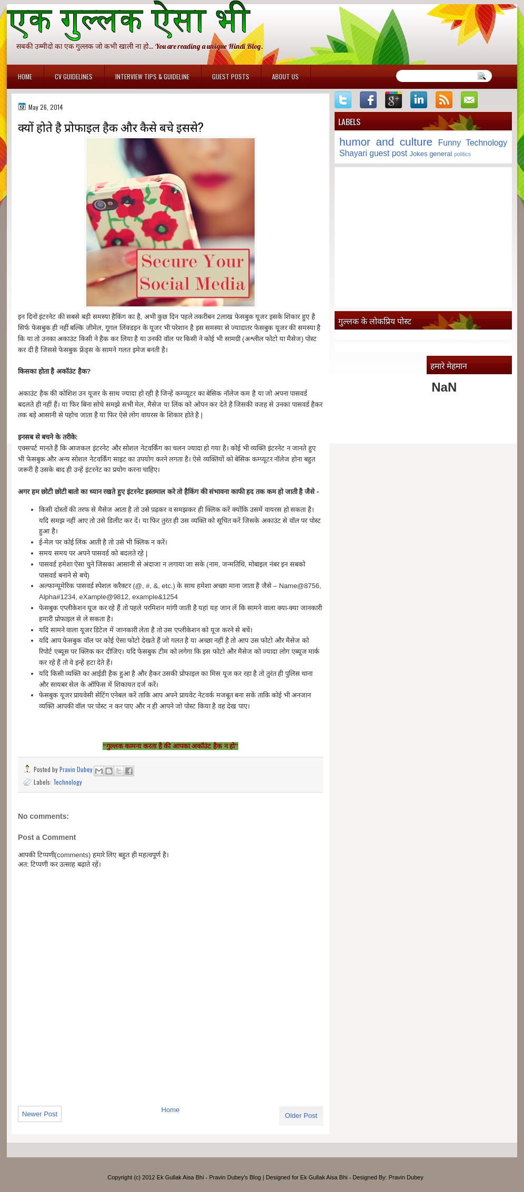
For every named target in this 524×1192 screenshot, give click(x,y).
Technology (67, 781)
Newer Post (39, 1114)
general (440, 154)
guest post (388, 153)
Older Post (301, 1115)
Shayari (353, 153)
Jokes (419, 154)
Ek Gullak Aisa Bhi (324, 1177)
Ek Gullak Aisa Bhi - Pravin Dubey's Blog (209, 1177)
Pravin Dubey (76, 769)
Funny (449, 142)
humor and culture (385, 142)
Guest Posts (230, 76)
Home (25, 76)
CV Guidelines (74, 76)
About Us (285, 76)
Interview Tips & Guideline (152, 76)
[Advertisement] (423, 237)
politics (462, 154)
